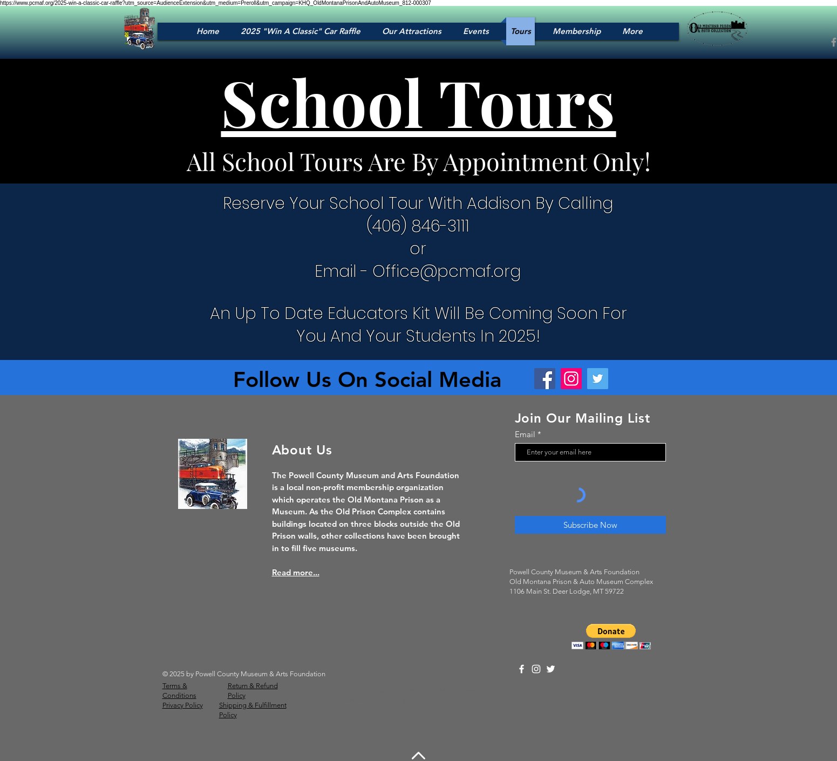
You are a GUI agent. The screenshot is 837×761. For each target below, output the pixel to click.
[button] (611, 636)
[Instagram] (571, 378)
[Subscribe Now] (590, 525)
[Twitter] (597, 378)
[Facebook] (544, 378)
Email (525, 434)
